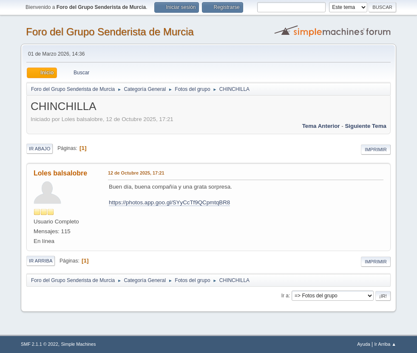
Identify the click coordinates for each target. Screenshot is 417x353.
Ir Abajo (39, 148)
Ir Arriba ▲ (385, 344)
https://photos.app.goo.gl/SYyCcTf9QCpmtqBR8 (169, 202)
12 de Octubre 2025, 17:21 (136, 172)
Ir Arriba (40, 260)
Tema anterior (321, 126)
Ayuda (363, 344)
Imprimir (376, 149)
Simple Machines (78, 344)
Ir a (285, 296)
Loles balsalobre (60, 173)
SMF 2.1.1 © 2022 (39, 344)
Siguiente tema (365, 126)
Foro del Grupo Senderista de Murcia (110, 31)
